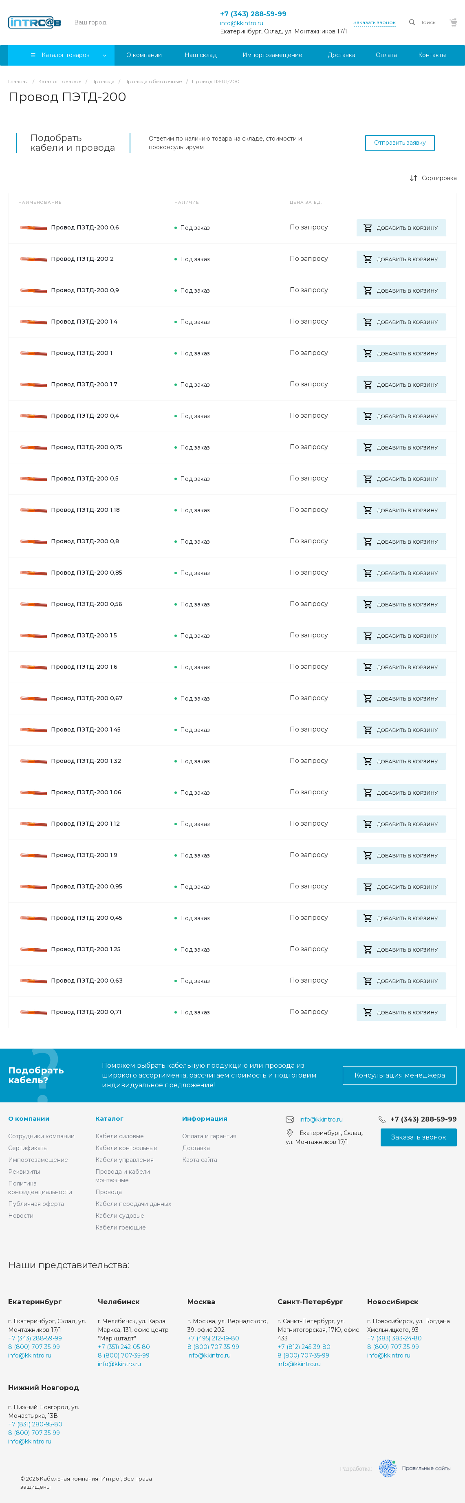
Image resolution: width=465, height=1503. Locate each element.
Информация (204, 1118)
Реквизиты (24, 1171)
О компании (29, 1118)
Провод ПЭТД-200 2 (66, 259)
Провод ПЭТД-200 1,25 (69, 949)
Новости (20, 1215)
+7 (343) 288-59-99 (253, 14)
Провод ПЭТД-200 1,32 (69, 761)
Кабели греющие (120, 1227)
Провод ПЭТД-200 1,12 (69, 824)
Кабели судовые (119, 1215)
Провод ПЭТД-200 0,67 (70, 698)
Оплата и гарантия (209, 1136)
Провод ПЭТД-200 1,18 (69, 510)
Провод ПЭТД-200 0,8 (68, 541)
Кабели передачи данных (133, 1204)
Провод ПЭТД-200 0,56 (70, 604)
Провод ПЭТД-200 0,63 (70, 981)
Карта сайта (199, 1160)
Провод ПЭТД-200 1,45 (69, 730)
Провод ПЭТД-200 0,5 (68, 479)
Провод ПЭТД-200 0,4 (68, 416)
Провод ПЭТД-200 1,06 (69, 792)
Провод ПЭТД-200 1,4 (67, 322)
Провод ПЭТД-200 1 (65, 353)
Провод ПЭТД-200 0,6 (68, 227)
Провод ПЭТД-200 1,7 (67, 384)
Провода (108, 1192)
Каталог (109, 1118)
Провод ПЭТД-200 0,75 (70, 447)
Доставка (196, 1148)
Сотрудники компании (41, 1136)
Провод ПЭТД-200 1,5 (67, 635)
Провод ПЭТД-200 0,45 (70, 918)
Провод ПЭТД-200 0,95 (70, 886)
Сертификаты (28, 1148)
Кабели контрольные (126, 1148)
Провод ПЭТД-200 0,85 (70, 573)
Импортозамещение (38, 1160)
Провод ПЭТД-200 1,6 (67, 667)
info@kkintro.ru (241, 23)
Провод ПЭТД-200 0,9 (68, 290)
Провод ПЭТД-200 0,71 (69, 1012)
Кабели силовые (119, 1136)
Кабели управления (124, 1160)
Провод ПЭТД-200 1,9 (67, 855)
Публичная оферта (36, 1204)
